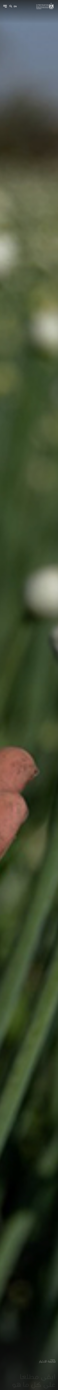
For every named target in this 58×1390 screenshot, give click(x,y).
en (15, 6)
